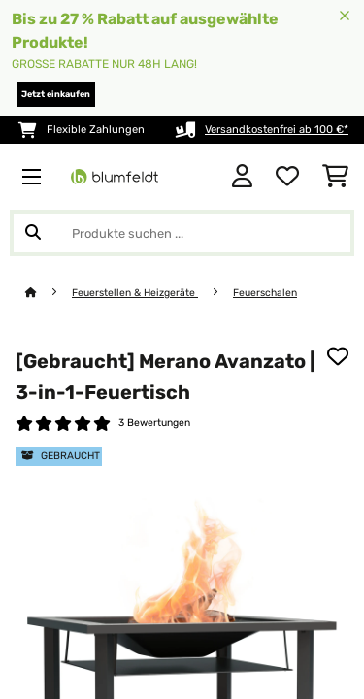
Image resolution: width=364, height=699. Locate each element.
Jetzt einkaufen (55, 94)
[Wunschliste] (287, 176)
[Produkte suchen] (182, 233)
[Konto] (242, 176)
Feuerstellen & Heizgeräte (135, 292)
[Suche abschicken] (33, 233)
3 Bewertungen (154, 422)
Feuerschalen (265, 292)
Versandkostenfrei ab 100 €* (276, 129)
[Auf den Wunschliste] (337, 356)
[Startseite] (48, 292)
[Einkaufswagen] (335, 176)
